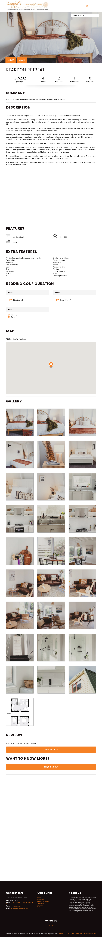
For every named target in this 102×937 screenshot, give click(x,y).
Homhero (63, 933)
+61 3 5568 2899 (16, 906)
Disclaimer (82, 933)
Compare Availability (43, 901)
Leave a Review (51, 750)
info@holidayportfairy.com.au (19, 908)
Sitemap (54, 935)
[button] (51, 365)
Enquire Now (51, 767)
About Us (40, 905)
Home (39, 898)
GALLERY (10, 60)
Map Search (40, 900)
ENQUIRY (22, 60)
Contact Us (40, 907)
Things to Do (41, 903)
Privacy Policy (73, 933)
